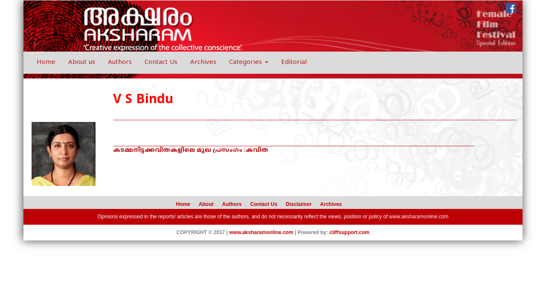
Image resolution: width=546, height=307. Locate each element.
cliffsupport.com (349, 232)
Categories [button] (248, 62)
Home (46, 62)
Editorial (294, 62)
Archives (203, 62)
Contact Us (161, 62)
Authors (120, 62)
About (206, 204)
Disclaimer (299, 204)
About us (81, 62)
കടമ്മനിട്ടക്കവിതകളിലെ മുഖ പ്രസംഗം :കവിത (190, 150)
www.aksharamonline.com (418, 217)
